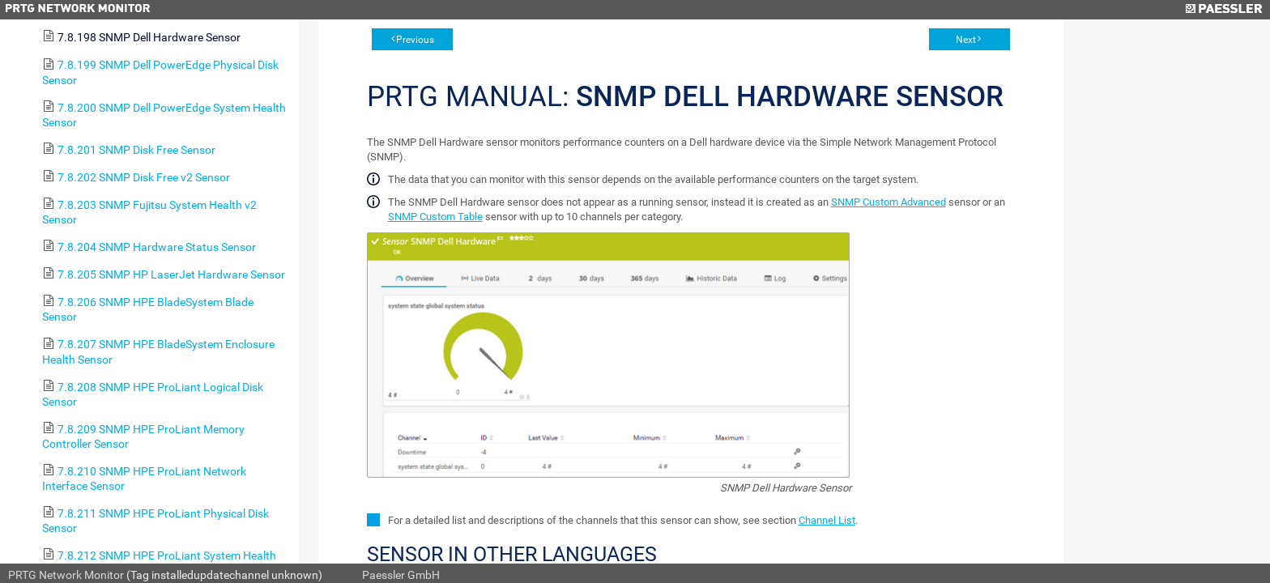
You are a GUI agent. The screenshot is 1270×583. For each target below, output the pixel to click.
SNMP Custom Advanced (888, 202)
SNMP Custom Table (435, 217)
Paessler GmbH (401, 574)
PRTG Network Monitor (66, 574)
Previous (415, 39)
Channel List (827, 520)
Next (966, 39)
